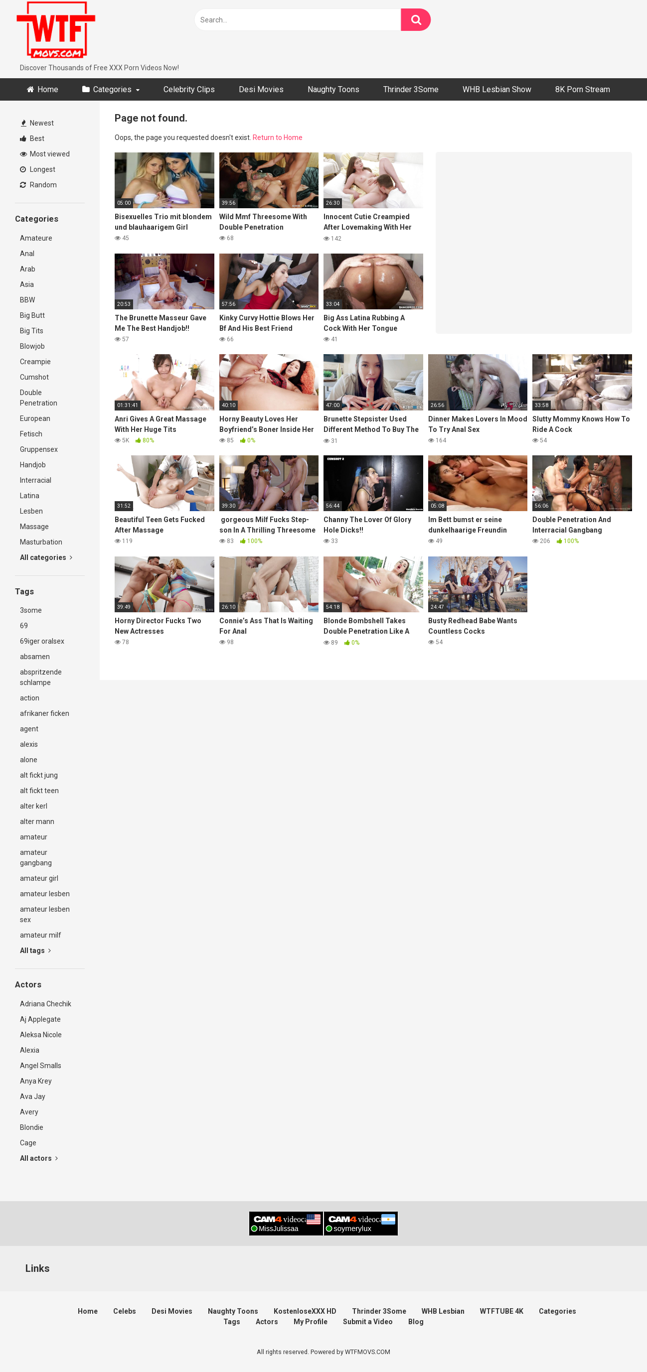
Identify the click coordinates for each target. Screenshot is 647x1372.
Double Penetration (38, 398)
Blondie (31, 1127)
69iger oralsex (42, 641)
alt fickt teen (39, 791)
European (35, 418)
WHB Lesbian (443, 1311)
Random (38, 185)
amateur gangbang (36, 857)
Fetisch (31, 434)
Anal (27, 254)
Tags (231, 1322)
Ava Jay (32, 1096)
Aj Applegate (40, 1019)
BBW (27, 300)
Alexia (29, 1050)
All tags (35, 951)
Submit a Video (368, 1322)
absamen (35, 657)
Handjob (33, 465)
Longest (37, 169)
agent (29, 729)
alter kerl (33, 806)
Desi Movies (261, 89)
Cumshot (34, 377)
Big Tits (31, 331)
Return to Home (278, 137)
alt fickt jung (39, 775)
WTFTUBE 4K (501, 1311)
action (29, 698)
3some (31, 610)
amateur (33, 837)
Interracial (35, 480)
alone (28, 760)
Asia (27, 284)
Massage (34, 527)
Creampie (35, 362)
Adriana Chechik (45, 1004)
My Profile (310, 1322)
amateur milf (40, 935)
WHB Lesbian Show (497, 89)
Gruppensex (39, 449)
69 (24, 626)
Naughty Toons (333, 89)
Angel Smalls (40, 1066)
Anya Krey (36, 1081)
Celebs (124, 1311)
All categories (46, 557)
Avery (29, 1112)
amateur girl (39, 878)
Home (47, 89)
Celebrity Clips (189, 89)
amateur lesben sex (45, 914)
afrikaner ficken (44, 713)
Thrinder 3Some (411, 89)
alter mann (37, 821)
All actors (39, 1158)
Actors (267, 1322)
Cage (28, 1143)
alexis (29, 744)
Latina (29, 496)
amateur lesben (45, 894)
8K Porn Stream (582, 89)
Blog (416, 1322)
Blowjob (32, 346)
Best (32, 138)
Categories (112, 89)
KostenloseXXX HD (305, 1311)
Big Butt (32, 315)
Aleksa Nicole (41, 1035)
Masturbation (41, 542)
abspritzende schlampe (41, 677)
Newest (37, 123)
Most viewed (45, 154)
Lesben (31, 511)
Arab (27, 269)
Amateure (36, 238)
